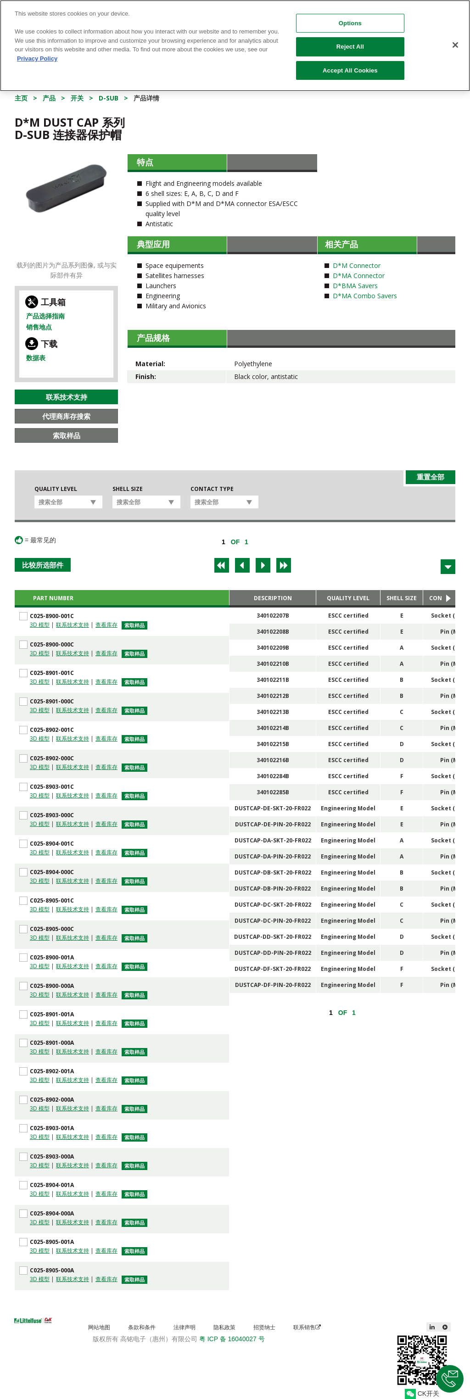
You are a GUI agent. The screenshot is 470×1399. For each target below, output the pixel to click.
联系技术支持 (66, 396)
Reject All (350, 46)
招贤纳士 (264, 1327)
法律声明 (184, 1327)
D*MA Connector (359, 275)
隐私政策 (224, 1327)
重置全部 (430, 476)
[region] (235, 45)
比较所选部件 (42, 564)
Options (350, 23)
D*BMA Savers (355, 285)
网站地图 (99, 1327)
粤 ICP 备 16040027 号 (232, 1339)
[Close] (455, 45)
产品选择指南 (45, 316)
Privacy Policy (37, 58)
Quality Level (55, 489)
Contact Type (212, 489)
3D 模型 (40, 625)
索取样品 (66, 435)
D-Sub (108, 98)
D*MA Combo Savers (365, 295)
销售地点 (39, 327)
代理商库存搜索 (66, 416)
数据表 (35, 357)
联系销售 (307, 1327)
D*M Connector (356, 265)
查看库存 (106, 625)
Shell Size (127, 489)
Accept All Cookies (350, 70)
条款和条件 (142, 1327)
